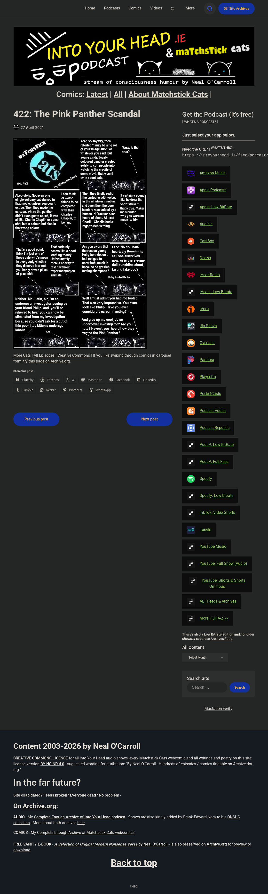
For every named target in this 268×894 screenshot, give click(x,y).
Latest (97, 94)
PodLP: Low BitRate (210, 445)
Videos (156, 8)
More (190, 8)
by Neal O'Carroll (152, 844)
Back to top (134, 862)
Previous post (36, 419)
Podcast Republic (208, 428)
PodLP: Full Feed (208, 462)
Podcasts (112, 8)
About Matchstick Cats (168, 94)
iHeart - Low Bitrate (209, 292)
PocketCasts (204, 394)
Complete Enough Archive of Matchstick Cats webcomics (85, 832)
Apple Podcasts (206, 190)
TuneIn (199, 530)
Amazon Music (206, 173)
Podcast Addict (206, 411)
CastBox (200, 241)
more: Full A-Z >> (207, 618)
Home (90, 8)
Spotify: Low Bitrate (210, 496)
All (118, 94)
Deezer (199, 258)
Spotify (199, 479)
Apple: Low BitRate (209, 207)
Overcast (201, 343)
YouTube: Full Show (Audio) (217, 564)
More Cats (22, 355)
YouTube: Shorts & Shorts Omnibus (217, 583)
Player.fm (201, 377)
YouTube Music (206, 547)
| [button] (200, 121)
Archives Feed (221, 639)
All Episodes (44, 355)
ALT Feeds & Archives (211, 601)
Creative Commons (73, 355)
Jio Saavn (202, 326)
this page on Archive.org (49, 361)
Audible (200, 224)
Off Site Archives (236, 8)
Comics (135, 8)
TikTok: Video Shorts (211, 513)
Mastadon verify (218, 708)
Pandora (200, 360)
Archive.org (39, 806)
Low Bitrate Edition (219, 634)
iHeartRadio (203, 275)
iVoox (198, 309)
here (81, 823)
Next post (149, 419)
